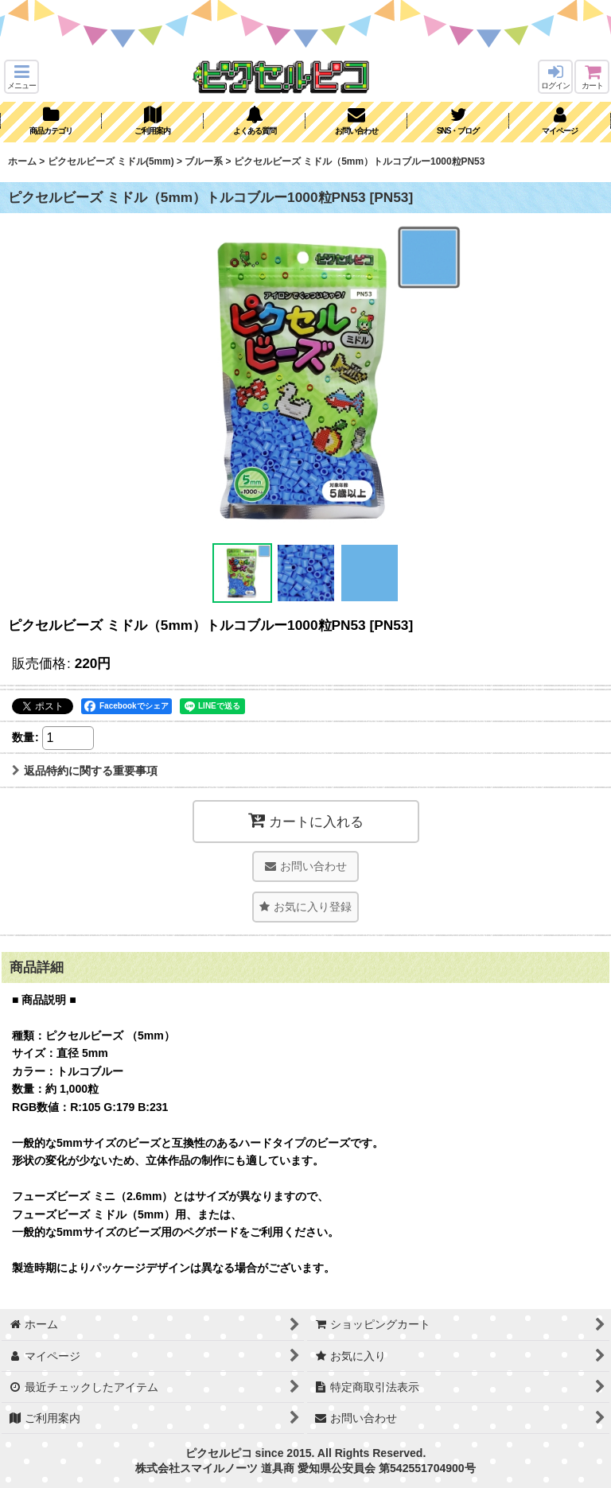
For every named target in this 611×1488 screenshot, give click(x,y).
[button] (21, 77)
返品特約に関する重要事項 (85, 770)
